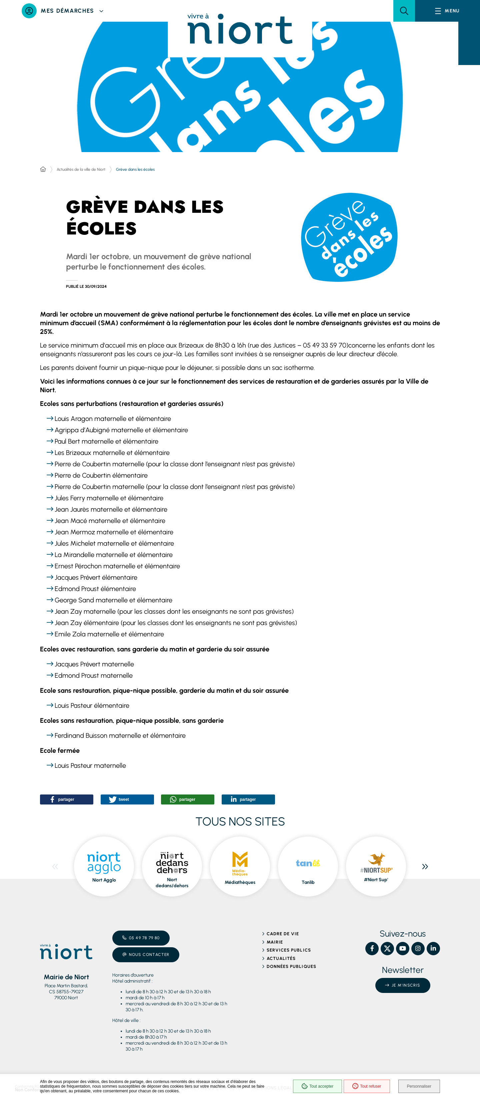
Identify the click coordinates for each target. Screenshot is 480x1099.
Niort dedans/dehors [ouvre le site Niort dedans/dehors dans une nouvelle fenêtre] (172, 883)
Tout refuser (366, 1086)
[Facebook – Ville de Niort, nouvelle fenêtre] (372, 948)
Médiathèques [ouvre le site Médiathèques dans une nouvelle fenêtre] (240, 882)
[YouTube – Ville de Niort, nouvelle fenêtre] (402, 948)
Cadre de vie (283, 933)
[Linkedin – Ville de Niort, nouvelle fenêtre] (433, 948)
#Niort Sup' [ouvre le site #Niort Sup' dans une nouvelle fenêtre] (376, 880)
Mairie (275, 942)
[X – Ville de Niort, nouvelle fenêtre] (387, 948)
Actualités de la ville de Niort (81, 169)
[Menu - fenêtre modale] (447, 11)
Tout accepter (317, 1086)
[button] (404, 11)
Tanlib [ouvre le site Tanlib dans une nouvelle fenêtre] (308, 882)
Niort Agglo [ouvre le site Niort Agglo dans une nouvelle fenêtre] (104, 880)
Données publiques (291, 966)
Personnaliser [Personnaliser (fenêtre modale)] (419, 1086)
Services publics (289, 950)
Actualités (281, 958)
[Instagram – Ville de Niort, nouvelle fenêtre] (418, 948)
